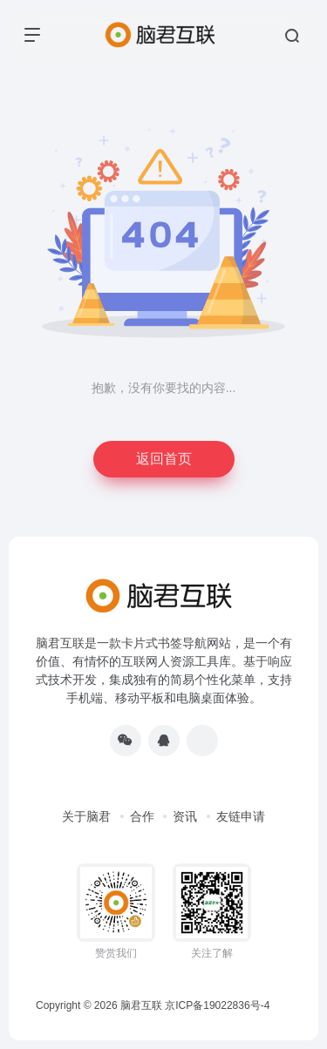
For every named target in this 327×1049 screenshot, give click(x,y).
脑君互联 (141, 1005)
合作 (142, 816)
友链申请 (240, 816)
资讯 (185, 816)
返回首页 (164, 458)
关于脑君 (86, 816)
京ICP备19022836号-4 (217, 1005)
